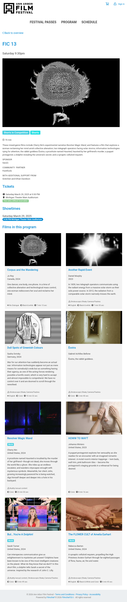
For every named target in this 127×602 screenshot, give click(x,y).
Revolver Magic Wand (19, 438)
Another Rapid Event (80, 269)
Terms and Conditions (64, 594)
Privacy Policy (82, 594)
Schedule (89, 22)
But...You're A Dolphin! (20, 534)
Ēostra (72, 347)
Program (69, 22)
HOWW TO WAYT (78, 438)
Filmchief (51, 597)
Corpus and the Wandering (22, 269)
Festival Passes (43, 22)
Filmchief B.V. (68, 597)
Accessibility (95, 594)
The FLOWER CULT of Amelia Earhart (89, 534)
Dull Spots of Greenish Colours (25, 347)
